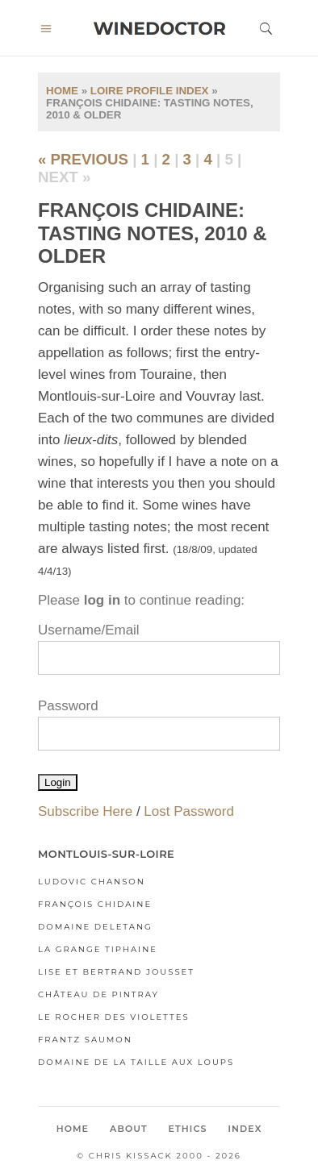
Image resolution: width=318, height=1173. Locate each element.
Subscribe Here (85, 811)
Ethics (188, 1128)
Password (68, 705)
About (129, 1128)
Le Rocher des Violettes (114, 1017)
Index (245, 1128)
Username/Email (89, 630)
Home (62, 91)
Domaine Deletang (95, 926)
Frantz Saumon (85, 1039)
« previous (83, 159)
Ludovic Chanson (91, 881)
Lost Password (189, 811)
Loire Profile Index (149, 91)
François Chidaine (95, 904)
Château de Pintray (98, 994)
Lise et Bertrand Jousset (116, 972)
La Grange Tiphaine (97, 949)
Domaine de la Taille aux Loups (136, 1062)
